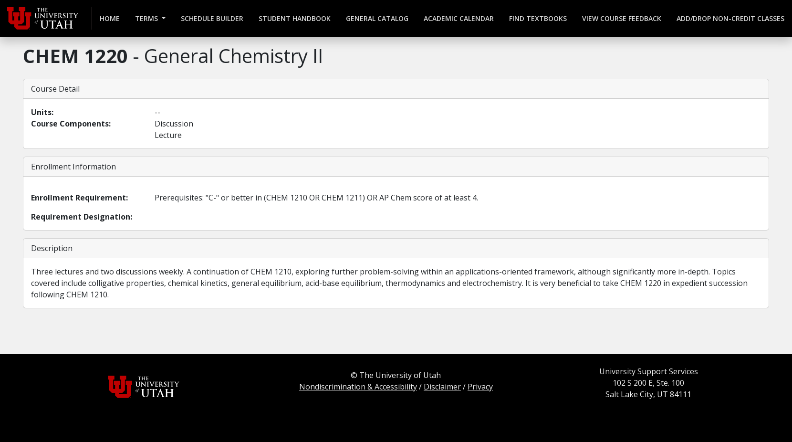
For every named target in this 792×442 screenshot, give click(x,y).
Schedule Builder (212, 18)
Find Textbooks (538, 18)
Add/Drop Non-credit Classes (730, 18)
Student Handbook (295, 18)
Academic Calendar (459, 18)
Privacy (480, 386)
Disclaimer (442, 386)
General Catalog (377, 18)
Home (110, 18)
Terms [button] (147, 18)
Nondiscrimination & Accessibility (358, 386)
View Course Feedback (621, 18)
